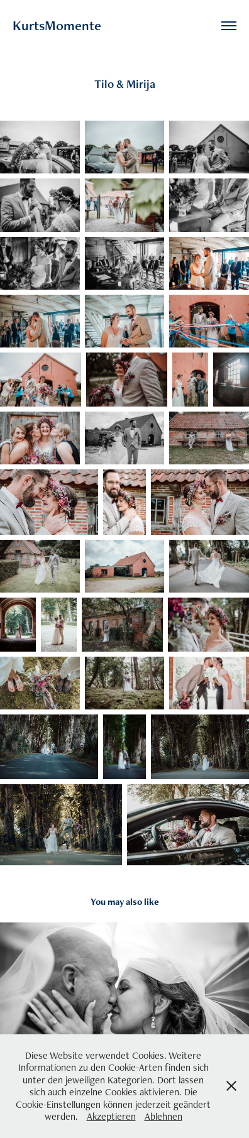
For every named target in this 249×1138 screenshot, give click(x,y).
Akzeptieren (111, 1116)
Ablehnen (163, 1116)
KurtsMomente (57, 25)
